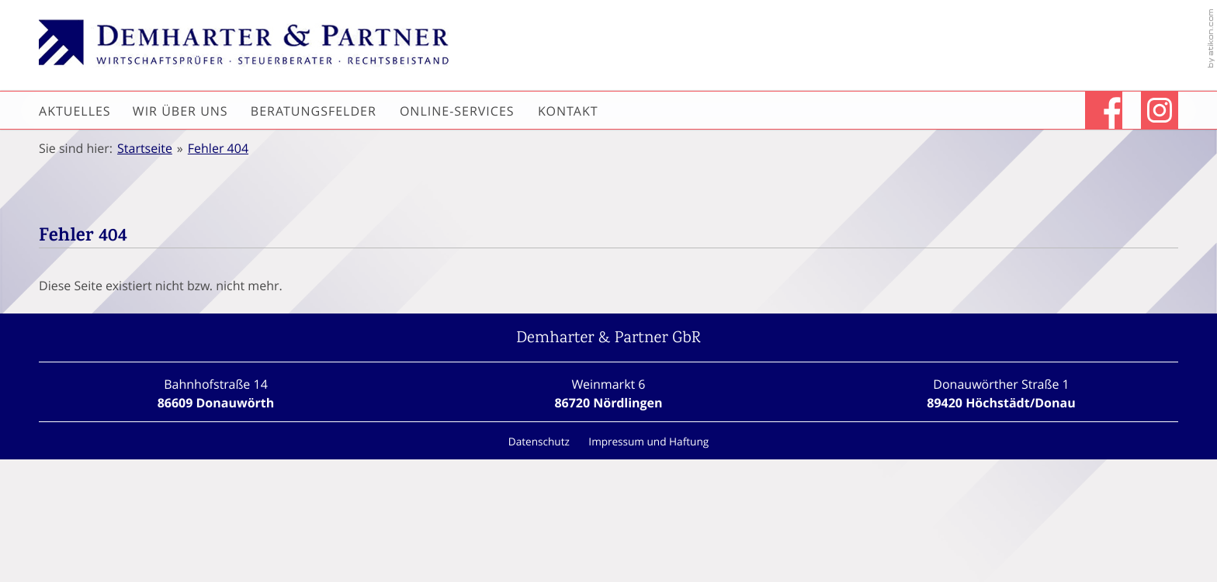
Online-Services (457, 111)
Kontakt (568, 111)
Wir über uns (180, 111)
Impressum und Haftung (648, 442)
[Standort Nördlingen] (608, 393)
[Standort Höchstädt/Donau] (1001, 393)
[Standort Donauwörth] (216, 393)
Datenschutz (539, 442)
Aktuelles (75, 111)
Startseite (144, 148)
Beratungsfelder (313, 111)
